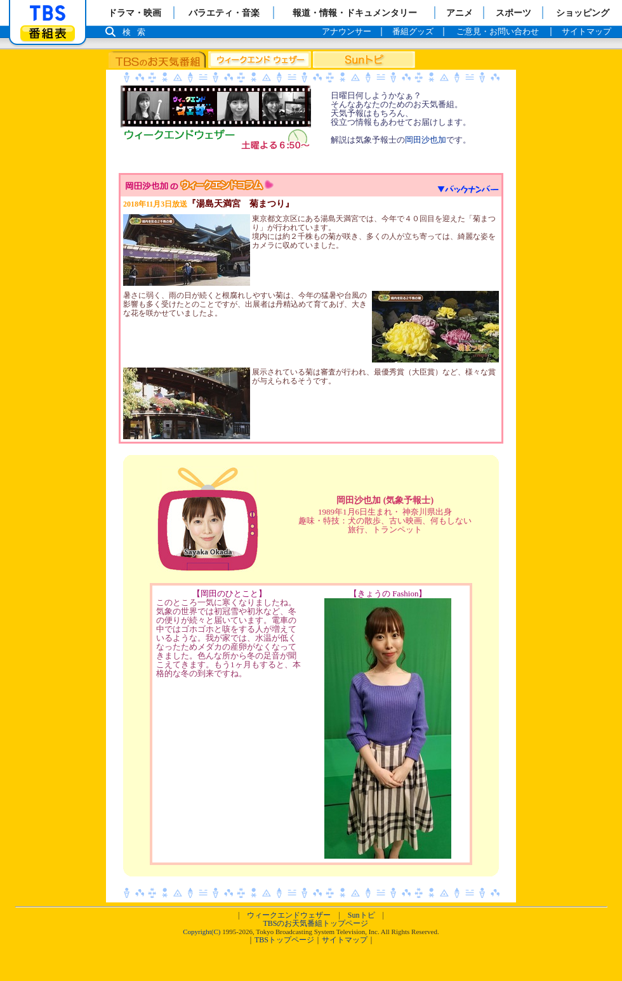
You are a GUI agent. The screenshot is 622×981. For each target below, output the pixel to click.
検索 (137, 32)
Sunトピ (361, 915)
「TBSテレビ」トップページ (47, 13)
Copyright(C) (201, 931)
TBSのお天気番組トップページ (315, 923)
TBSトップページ (284, 939)
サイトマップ (344, 939)
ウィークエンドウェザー (289, 915)
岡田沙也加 (425, 139)
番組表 (47, 33)
